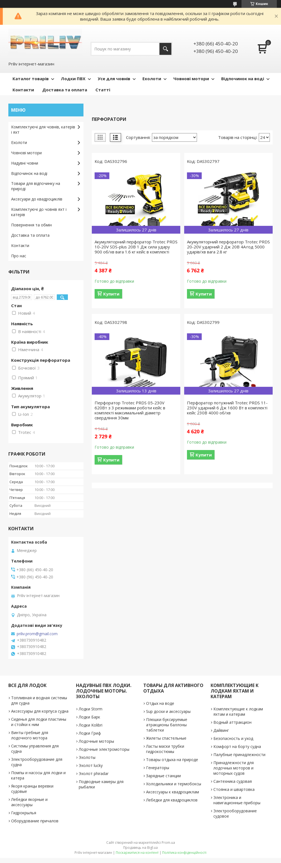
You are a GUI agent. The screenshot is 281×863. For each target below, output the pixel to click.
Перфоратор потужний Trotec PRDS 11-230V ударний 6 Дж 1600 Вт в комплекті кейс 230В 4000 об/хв (227, 407)
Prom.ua (168, 842)
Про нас (18, 255)
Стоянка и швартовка (234, 789)
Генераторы (157, 767)
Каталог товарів (31, 78)
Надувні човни (24, 163)
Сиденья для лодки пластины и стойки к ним (38, 722)
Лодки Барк (89, 717)
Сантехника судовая (232, 781)
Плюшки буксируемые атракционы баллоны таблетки (166, 725)
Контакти (23, 89)
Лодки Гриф (90, 733)
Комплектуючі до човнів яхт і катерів (38, 212)
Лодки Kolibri (90, 725)
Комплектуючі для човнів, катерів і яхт (43, 129)
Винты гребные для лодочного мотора (29, 735)
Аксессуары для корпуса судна (39, 711)
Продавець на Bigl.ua (140, 847)
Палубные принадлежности (239, 754)
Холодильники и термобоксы (173, 783)
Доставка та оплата (64, 89)
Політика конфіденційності (184, 852)
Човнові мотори (191, 78)
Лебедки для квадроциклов (172, 800)
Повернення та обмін (31, 225)
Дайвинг (221, 730)
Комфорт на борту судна (237, 746)
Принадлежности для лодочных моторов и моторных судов (233, 768)
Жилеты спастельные (166, 738)
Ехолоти (151, 78)
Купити (111, 294)
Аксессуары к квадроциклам (172, 791)
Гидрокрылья (23, 812)
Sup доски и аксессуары (168, 711)
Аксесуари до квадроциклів (36, 199)
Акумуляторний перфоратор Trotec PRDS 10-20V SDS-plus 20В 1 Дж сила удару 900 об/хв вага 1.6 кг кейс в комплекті (136, 246)
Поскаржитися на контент (137, 852)
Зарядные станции (163, 775)
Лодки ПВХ (73, 78)
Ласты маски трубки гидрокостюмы (165, 749)
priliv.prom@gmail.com (37, 633)
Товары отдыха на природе (172, 759)
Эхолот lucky (91, 765)
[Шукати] (165, 49)
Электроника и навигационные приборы (236, 800)
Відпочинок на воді (242, 78)
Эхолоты (87, 757)
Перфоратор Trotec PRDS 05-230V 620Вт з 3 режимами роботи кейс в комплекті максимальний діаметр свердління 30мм (130, 410)
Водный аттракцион (232, 722)
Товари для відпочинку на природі (35, 186)
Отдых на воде (160, 703)
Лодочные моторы (96, 741)
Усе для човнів (114, 78)
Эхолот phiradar (94, 773)
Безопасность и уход (233, 738)
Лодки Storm (90, 709)
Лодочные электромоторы (104, 749)
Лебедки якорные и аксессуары (29, 802)
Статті (102, 89)
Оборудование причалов (34, 820)
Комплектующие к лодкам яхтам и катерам (238, 711)
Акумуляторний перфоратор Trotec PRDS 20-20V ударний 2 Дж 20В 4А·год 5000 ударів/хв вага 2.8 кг (228, 246)
